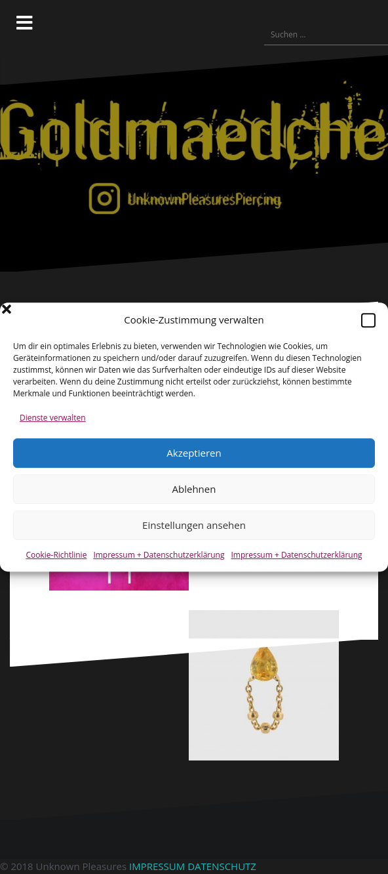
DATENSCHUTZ (221, 866)
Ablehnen (194, 488)
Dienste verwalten (53, 417)
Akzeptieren (193, 452)
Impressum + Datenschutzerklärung (158, 554)
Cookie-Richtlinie (56, 554)
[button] (368, 320)
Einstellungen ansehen (194, 524)
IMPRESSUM (157, 866)
